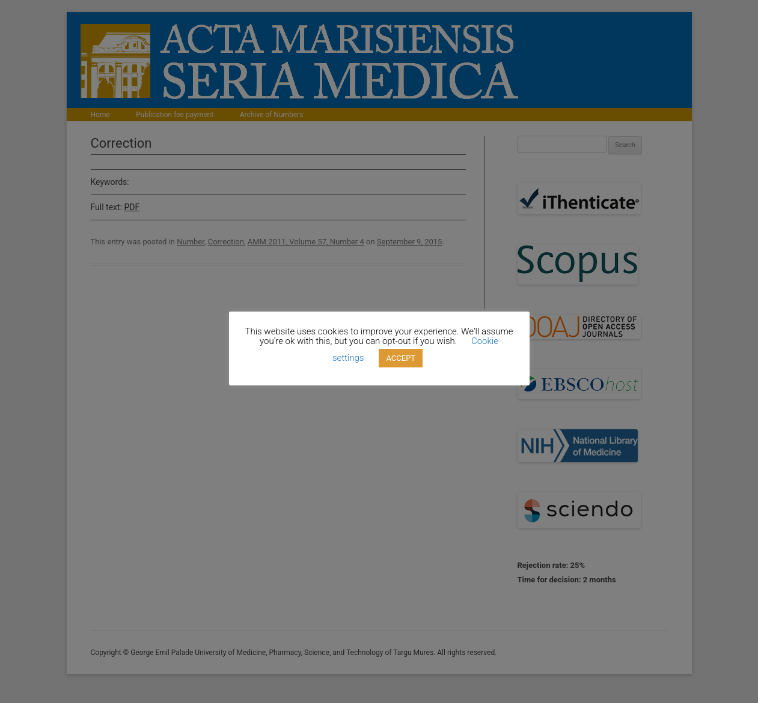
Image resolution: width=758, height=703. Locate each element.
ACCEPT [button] (400, 358)
